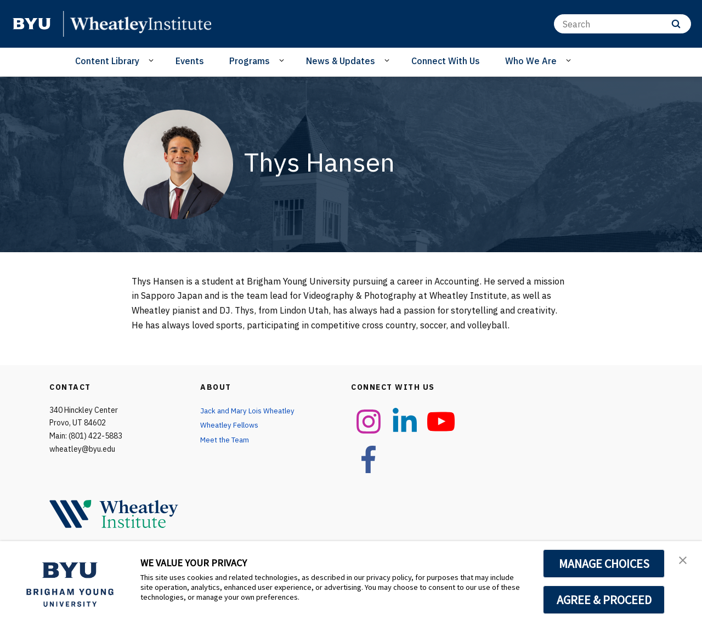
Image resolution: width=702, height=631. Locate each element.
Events (190, 60)
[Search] (622, 23)
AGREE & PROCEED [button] (604, 599)
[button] (684, 560)
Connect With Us (445, 60)
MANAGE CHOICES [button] (604, 563)
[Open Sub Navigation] (153, 60)
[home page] (32, 23)
